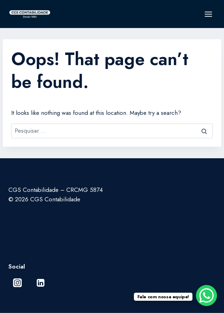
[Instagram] (17, 283)
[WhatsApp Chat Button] (206, 295)
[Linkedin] (40, 283)
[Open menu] (208, 14)
